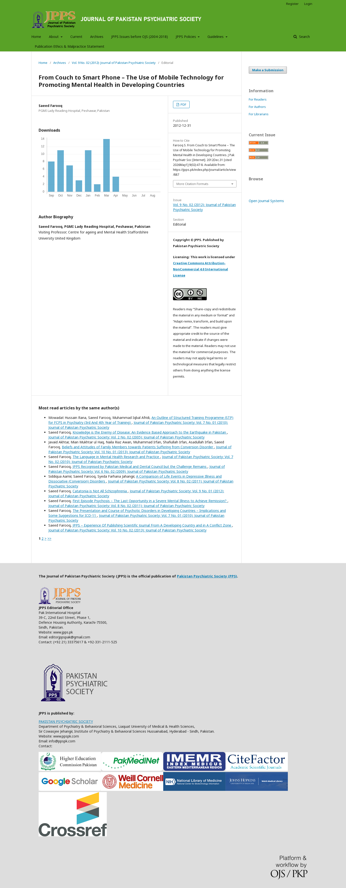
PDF (183, 104)
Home (36, 36)
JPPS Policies (186, 36)
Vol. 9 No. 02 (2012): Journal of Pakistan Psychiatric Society (114, 62)
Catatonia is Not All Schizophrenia (100, 491)
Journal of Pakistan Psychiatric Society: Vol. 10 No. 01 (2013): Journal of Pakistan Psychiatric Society (139, 449)
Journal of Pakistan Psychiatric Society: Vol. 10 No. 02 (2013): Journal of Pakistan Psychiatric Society (127, 530)
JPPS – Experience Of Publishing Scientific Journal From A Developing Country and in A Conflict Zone (152, 525)
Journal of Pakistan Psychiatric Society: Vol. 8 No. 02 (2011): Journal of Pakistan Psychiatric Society (126, 505)
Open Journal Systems (266, 200)
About (54, 36)
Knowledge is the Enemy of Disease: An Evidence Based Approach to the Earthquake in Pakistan (150, 432)
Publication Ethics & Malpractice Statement (69, 46)
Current (76, 36)
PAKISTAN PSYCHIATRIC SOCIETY (66, 721)
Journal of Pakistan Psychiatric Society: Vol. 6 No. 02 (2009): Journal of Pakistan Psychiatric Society (136, 469)
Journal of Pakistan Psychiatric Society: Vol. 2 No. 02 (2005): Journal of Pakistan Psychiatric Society (126, 437)
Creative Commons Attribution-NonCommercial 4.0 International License (200, 269)
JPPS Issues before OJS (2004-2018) (139, 36)
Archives (96, 36)
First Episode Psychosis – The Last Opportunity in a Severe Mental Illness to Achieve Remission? (150, 500)
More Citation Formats (192, 184)
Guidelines (216, 36)
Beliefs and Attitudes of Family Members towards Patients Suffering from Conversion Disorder (138, 447)
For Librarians (259, 114)
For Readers (258, 99)
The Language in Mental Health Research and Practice (116, 456)
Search (304, 36)
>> (49, 538)
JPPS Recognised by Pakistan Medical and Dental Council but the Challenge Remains (140, 466)
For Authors (257, 106)
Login (308, 3)
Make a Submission (267, 70)
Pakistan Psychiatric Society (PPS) (207, 576)
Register (292, 3)
